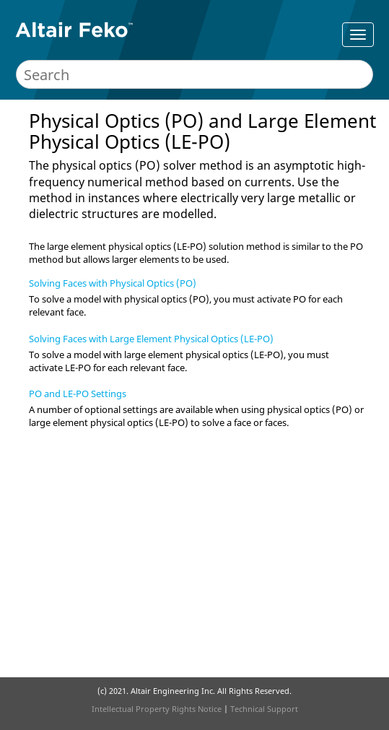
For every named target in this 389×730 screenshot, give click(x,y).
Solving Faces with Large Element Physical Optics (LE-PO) (151, 338)
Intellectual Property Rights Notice (157, 708)
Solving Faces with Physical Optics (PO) (112, 283)
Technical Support (264, 708)
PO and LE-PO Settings (77, 393)
